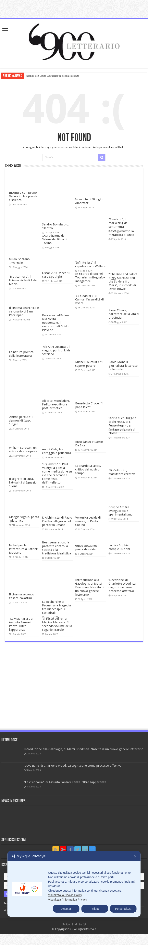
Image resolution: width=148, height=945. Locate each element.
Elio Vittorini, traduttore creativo (122, 472)
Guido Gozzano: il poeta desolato (87, 547)
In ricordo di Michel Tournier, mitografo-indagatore (90, 277)
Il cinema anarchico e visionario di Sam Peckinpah (24, 311)
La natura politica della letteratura (21, 354)
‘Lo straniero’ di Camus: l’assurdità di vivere (89, 299)
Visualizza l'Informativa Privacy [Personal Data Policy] (67, 899)
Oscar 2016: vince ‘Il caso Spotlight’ (56, 274)
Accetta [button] (66, 908)
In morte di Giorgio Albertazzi (88, 201)
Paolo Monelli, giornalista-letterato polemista (123, 365)
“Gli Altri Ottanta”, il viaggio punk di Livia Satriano (56, 350)
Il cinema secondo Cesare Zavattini (21, 596)
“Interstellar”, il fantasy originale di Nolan (122, 429)
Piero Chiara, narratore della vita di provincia (124, 313)
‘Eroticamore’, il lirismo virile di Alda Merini (23, 280)
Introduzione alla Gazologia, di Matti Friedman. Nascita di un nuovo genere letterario (89, 587)
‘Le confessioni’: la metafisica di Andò (121, 233)
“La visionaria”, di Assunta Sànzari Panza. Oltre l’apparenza (21, 624)
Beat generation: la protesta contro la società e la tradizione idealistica (56, 548)
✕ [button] (135, 856)
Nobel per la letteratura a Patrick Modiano (23, 548)
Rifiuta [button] (95, 908)
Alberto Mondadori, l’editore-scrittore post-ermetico (56, 404)
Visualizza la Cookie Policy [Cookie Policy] (65, 895)
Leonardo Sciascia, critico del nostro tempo (88, 469)
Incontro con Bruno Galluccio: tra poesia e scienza (52, 75)
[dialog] (73, 884)
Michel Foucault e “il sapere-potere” (89, 364)
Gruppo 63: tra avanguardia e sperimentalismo (121, 510)
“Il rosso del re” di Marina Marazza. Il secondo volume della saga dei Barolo (57, 624)
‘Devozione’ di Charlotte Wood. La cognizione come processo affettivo (122, 585)
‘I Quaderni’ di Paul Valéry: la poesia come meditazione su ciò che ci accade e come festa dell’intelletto (57, 473)
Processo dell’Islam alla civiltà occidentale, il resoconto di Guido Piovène (55, 323)
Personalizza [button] (123, 908)
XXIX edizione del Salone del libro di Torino (54, 239)
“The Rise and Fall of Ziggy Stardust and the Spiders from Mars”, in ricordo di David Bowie (123, 281)
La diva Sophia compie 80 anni (119, 547)
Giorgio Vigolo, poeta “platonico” (24, 518)
